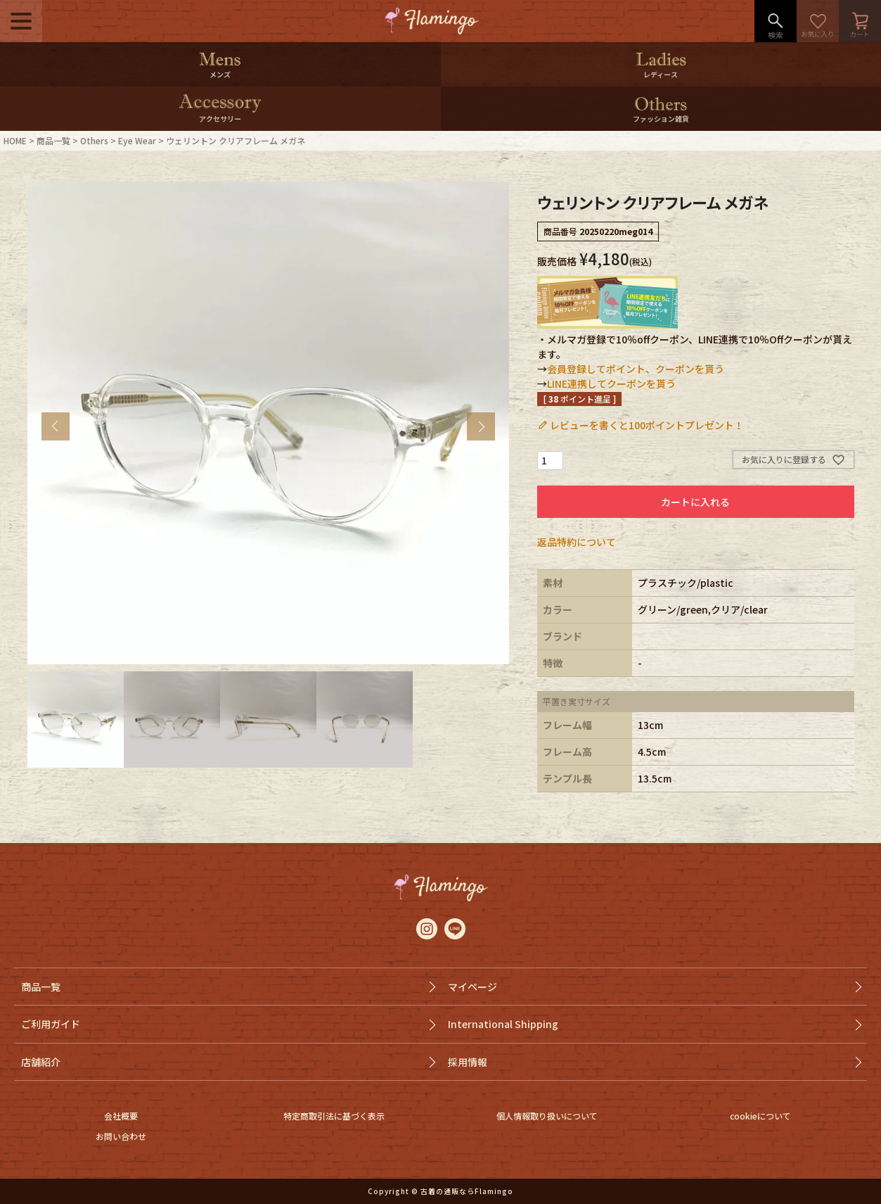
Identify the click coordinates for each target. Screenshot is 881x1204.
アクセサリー (220, 118)
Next (481, 426)
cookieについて (760, 1116)
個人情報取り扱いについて (547, 1116)
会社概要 (121, 1116)
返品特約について (576, 542)
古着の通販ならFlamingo (466, 1191)
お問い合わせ (121, 1136)
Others (94, 140)
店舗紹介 (40, 1062)
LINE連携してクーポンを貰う (611, 383)
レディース (660, 74)
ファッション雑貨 (661, 118)
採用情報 (467, 1062)
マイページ (472, 987)
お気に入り (818, 21)
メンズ (220, 74)
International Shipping (503, 1024)
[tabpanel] (268, 423)
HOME (15, 140)
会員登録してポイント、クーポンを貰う (635, 369)
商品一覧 (53, 140)
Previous (55, 426)
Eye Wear (137, 140)
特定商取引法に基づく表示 (334, 1116)
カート (860, 21)
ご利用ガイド (50, 1024)
